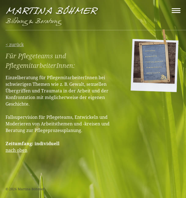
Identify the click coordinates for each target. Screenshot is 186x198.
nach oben (16, 150)
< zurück (15, 45)
